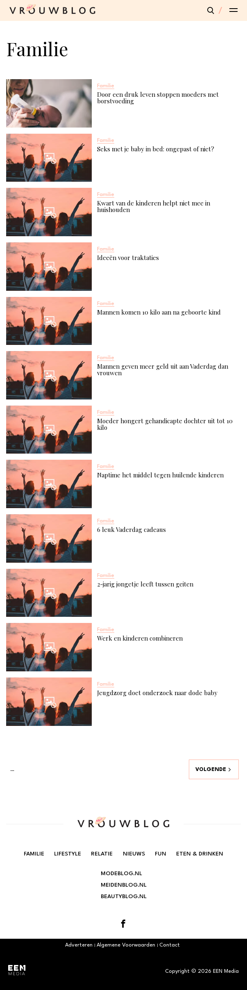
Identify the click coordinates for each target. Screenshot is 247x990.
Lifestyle (67, 854)
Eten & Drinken (199, 854)
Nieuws (134, 854)
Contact (169, 945)
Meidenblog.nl (124, 885)
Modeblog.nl (121, 873)
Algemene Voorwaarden (126, 945)
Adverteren (79, 945)
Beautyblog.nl (124, 896)
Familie (34, 854)
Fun (160, 854)
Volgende (210, 769)
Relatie (102, 854)
